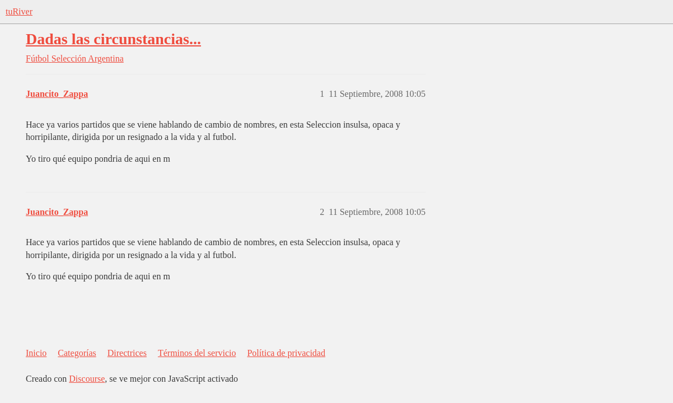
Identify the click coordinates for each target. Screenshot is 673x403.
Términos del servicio (197, 353)
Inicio (36, 353)
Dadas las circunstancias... (113, 39)
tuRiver (19, 11)
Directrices (127, 353)
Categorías (77, 353)
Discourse (87, 378)
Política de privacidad (286, 353)
